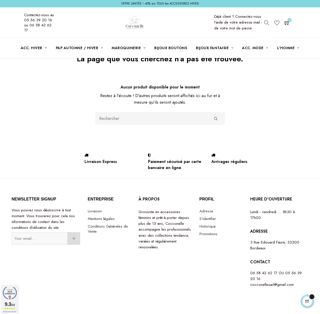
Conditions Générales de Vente (108, 247)
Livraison (95, 229)
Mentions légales (101, 237)
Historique (207, 245)
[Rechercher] (160, 137)
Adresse (206, 229)
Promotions (208, 252)
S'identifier (207, 237)
